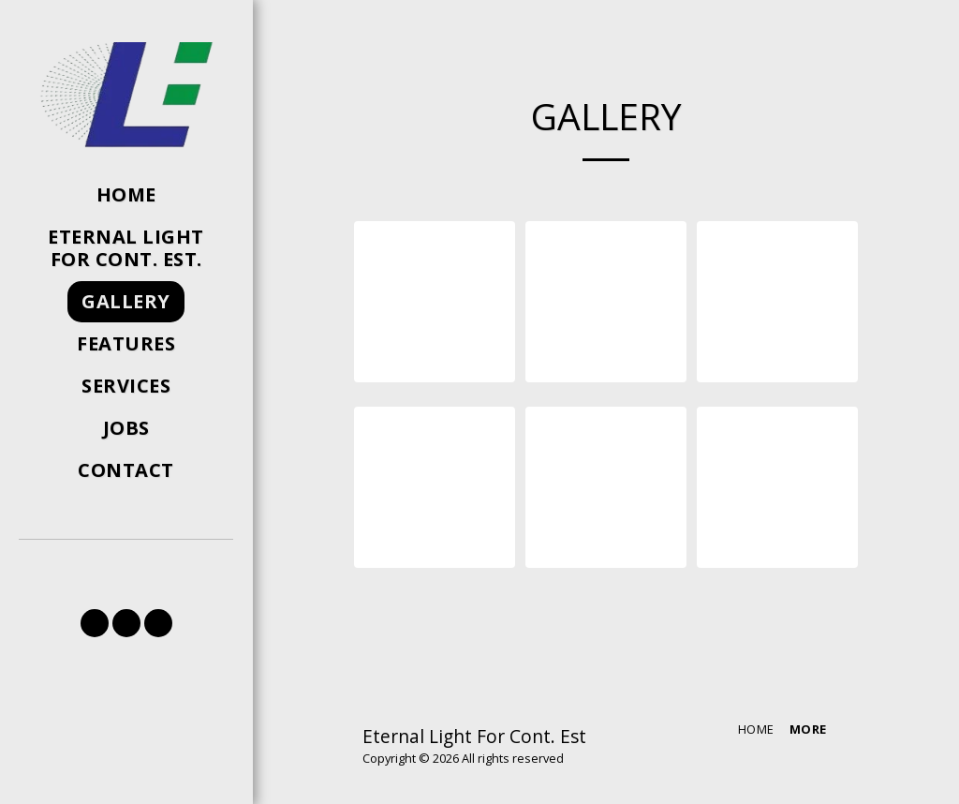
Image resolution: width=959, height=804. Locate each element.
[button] (95, 623)
